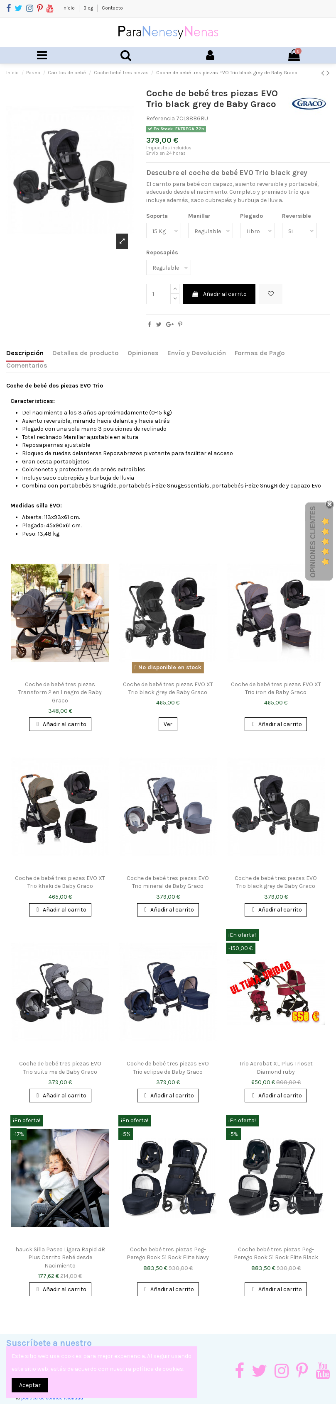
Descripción (25, 353)
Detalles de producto (85, 353)
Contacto (112, 8)
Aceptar (30, 1385)
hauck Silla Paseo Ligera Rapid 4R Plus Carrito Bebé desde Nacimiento (60, 1257)
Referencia (160, 118)
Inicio (69, 8)
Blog (88, 8)
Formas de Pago (260, 353)
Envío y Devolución (196, 353)
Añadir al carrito (219, 293)
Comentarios (26, 365)
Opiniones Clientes (312, 541)
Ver (168, 724)
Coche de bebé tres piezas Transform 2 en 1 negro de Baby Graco (60, 692)
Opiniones (143, 353)
